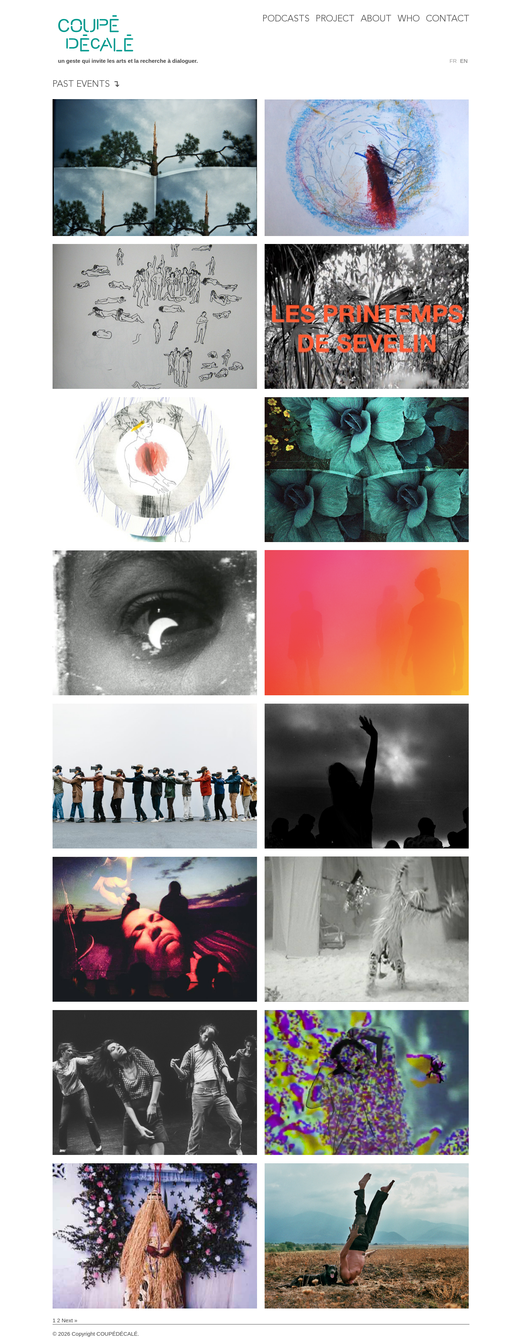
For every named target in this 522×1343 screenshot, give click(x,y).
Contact (447, 19)
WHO (409, 19)
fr (453, 61)
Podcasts (286, 19)
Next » (69, 1320)
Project (335, 19)
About (376, 19)
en (464, 61)
